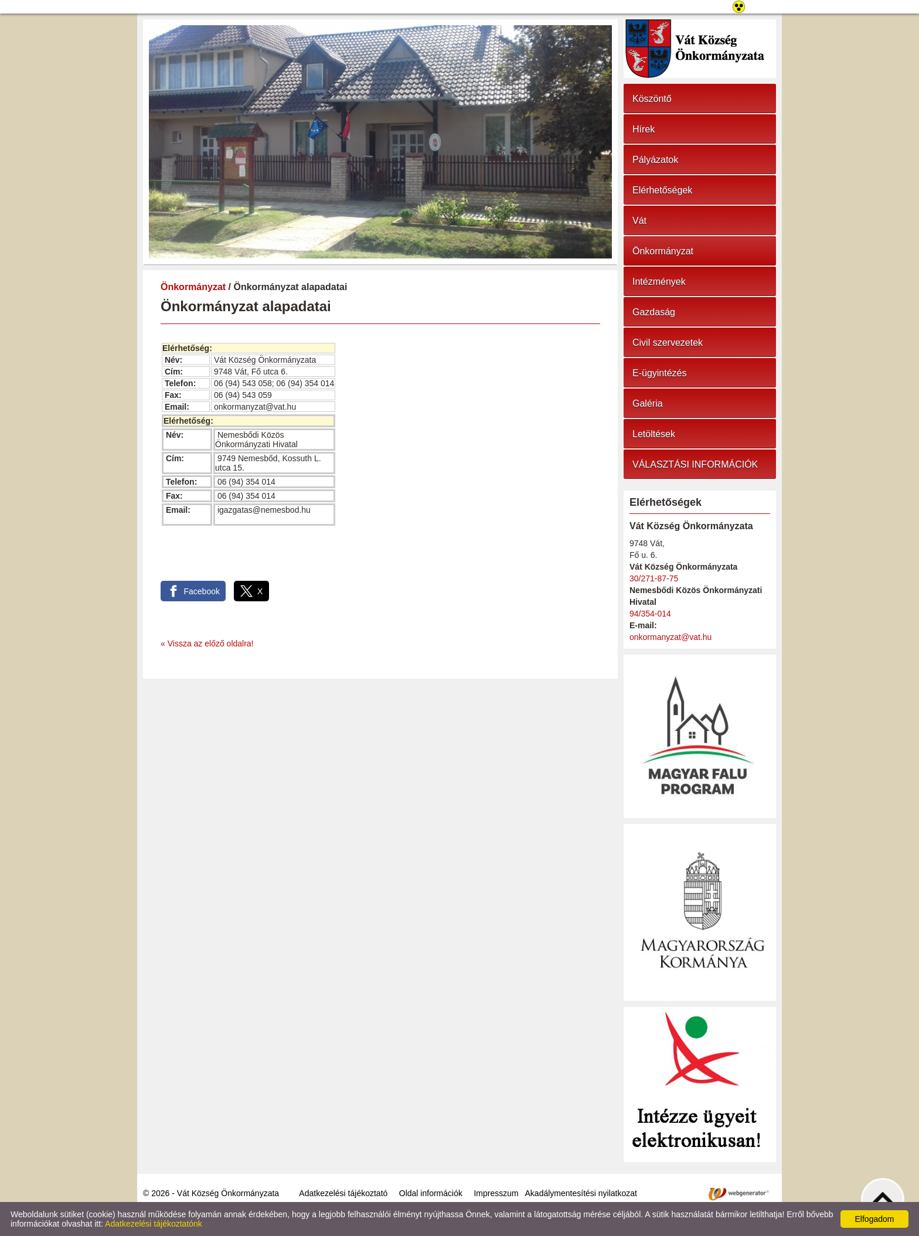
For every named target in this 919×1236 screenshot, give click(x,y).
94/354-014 (650, 613)
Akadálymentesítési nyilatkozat (581, 1193)
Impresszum (496, 1193)
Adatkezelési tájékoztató (343, 1193)
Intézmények (659, 282)
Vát (639, 221)
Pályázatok (655, 160)
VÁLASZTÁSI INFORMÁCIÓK (695, 464)
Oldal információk (430, 1193)
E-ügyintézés (659, 373)
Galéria (647, 403)
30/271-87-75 (653, 578)
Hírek (643, 129)
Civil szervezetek (667, 343)
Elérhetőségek (662, 190)
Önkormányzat (193, 287)
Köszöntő (652, 99)
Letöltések (653, 434)
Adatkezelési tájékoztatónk (153, 1223)
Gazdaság (653, 312)
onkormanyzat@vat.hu (670, 637)
